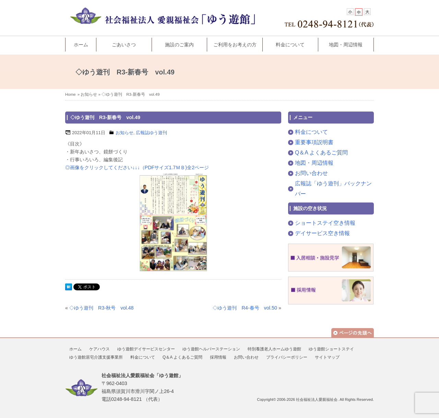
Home (70, 94)
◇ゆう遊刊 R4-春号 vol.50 (245, 308)
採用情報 (218, 357)
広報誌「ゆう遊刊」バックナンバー (333, 189)
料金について (290, 44)
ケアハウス (99, 349)
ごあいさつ (124, 44)
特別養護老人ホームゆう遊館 (274, 349)
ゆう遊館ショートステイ (331, 349)
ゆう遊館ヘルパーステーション (211, 349)
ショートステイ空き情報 (325, 223)
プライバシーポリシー (286, 357)
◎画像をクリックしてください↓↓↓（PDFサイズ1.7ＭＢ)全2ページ (137, 167)
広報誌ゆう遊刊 (151, 132)
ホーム (81, 44)
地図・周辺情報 (346, 44)
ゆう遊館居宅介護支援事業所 (96, 357)
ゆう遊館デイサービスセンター (146, 349)
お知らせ (89, 94)
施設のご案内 (179, 44)
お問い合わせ (311, 173)
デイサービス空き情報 (322, 233)
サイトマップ (327, 357)
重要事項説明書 (314, 142)
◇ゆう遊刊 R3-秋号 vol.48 (101, 308)
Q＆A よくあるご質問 (321, 152)
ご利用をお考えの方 (235, 44)
